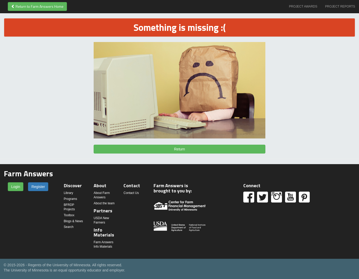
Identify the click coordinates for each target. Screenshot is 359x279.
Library (68, 193)
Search (69, 227)
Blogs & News (73, 221)
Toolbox (69, 215)
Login (15, 187)
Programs (70, 199)
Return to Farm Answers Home (37, 6)
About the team (104, 203)
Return (179, 149)
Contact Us (131, 193)
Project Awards (303, 6)
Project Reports (340, 6)
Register (38, 187)
